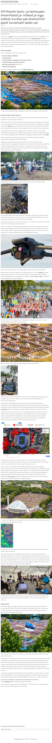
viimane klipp (11, 476)
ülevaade (41, 272)
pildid (36, 276)
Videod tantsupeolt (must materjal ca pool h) (13, 62)
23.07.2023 (3, 25)
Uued (2, 4)
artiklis (47, 134)
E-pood (15, 4)
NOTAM (9, 126)
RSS (9, 729)
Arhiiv (6, 729)
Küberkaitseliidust (35, 38)
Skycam (10, 36)
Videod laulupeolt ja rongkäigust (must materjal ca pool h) (16, 60)
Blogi (19, 4)
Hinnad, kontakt (24, 4)
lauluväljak (11, 726)
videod (40, 276)
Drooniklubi (4, 409)
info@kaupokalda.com (28, 69)
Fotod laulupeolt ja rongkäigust (10, 55)
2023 (2, 726)
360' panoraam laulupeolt (8, 64)
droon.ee (7, 681)
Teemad (5, 4)
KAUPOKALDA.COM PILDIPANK (9, 1)
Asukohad (11, 4)
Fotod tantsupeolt (6, 58)
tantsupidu (19, 726)
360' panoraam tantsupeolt (9, 66)
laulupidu (6, 726)
